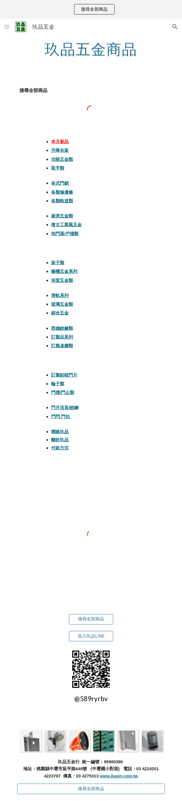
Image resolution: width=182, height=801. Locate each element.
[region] (91, 9)
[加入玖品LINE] (91, 636)
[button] (7, 27)
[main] (91, 49)
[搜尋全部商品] (91, 619)
